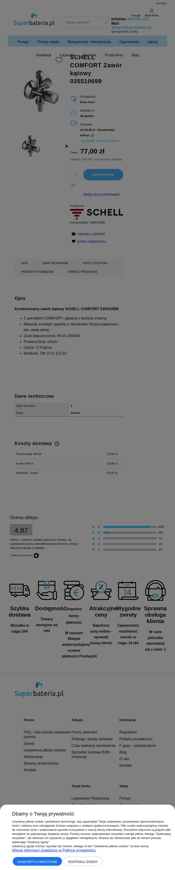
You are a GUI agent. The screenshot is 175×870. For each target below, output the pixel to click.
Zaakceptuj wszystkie (37, 862)
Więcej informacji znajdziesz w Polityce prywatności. (54, 850)
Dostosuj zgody (83, 862)
